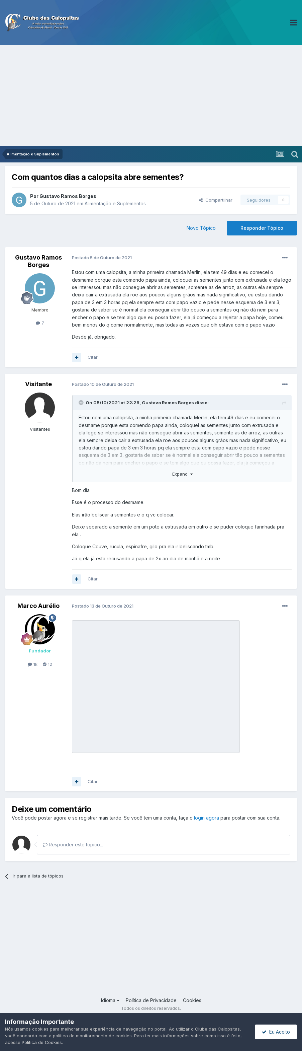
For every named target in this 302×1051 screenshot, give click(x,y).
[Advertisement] (151, 95)
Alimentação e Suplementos (115, 203)
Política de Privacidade (151, 1000)
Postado (102, 257)
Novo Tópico (201, 228)
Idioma (110, 1000)
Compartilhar (215, 200)
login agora (206, 818)
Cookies (192, 1000)
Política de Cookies (42, 1042)
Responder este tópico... (73, 844)
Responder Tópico (261, 228)
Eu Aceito (276, 1032)
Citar (93, 357)
